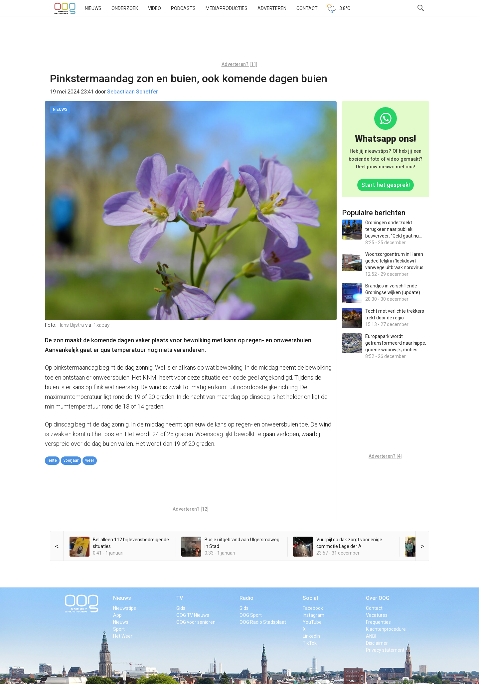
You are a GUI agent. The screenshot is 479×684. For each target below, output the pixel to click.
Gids (180, 608)
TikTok (310, 643)
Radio (246, 598)
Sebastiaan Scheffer (132, 91)
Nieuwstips (124, 608)
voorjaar (71, 460)
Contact (307, 8)
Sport (119, 629)
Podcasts (183, 8)
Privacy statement (385, 650)
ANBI (371, 636)
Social (310, 598)
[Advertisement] (239, 42)
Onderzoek (124, 8)
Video (154, 8)
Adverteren (271, 8)
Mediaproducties (226, 8)
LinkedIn (311, 636)
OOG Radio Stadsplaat (263, 622)
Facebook (313, 608)
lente (52, 460)
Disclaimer (377, 643)
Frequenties (378, 622)
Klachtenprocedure (386, 629)
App (117, 615)
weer (89, 460)
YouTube (312, 622)
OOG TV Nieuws (192, 615)
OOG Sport (251, 615)
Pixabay (100, 325)
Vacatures (377, 615)
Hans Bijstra (71, 325)
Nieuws (93, 8)
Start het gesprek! (385, 184)
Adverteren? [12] (191, 509)
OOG (65, 8)
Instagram (313, 615)
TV (179, 598)
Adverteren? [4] (385, 456)
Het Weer (122, 636)
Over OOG (378, 598)
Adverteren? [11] (239, 64)
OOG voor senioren (196, 622)
